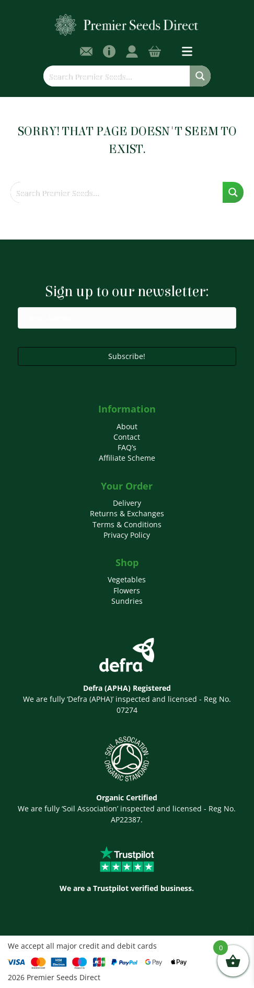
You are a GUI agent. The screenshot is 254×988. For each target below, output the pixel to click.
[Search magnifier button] (200, 76)
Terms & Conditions (127, 524)
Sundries (127, 601)
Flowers (126, 590)
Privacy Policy (126, 535)
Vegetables (127, 579)
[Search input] (117, 76)
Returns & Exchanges (127, 513)
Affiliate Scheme (127, 458)
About (127, 426)
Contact (126, 437)
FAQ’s (127, 447)
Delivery (127, 503)
